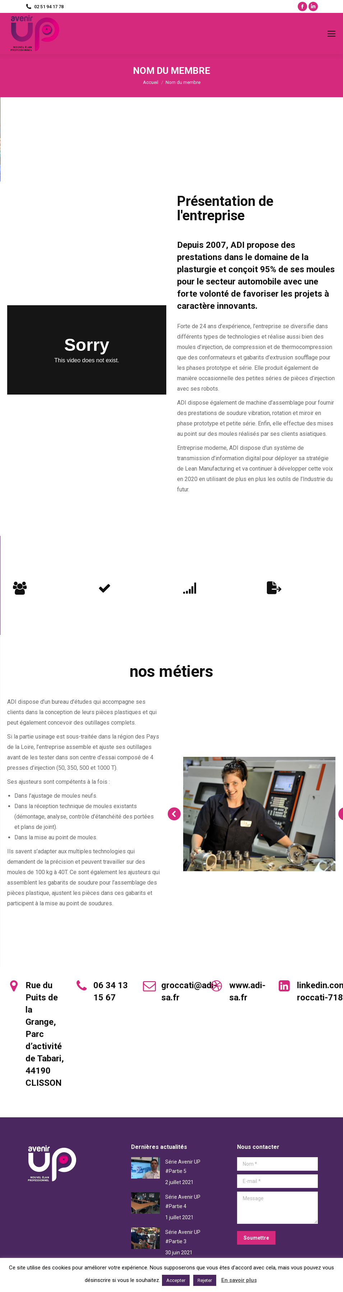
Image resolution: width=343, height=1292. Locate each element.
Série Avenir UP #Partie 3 (182, 1236)
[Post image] (145, 1168)
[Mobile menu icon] (331, 33)
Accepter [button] (175, 1280)
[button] (174, 813)
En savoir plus (239, 1280)
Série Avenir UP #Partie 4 (182, 1201)
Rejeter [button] (205, 1280)
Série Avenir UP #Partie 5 (182, 1166)
